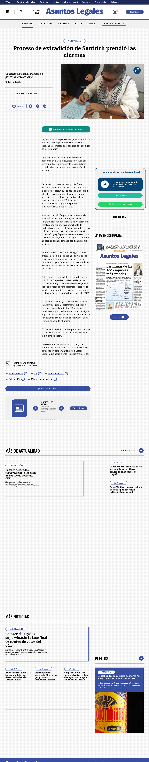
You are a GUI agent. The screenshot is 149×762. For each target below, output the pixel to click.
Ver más (119, 317)
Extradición (14, 379)
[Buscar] (21, 12)
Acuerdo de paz (56, 373)
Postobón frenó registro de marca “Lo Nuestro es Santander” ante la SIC (119, 677)
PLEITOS (78, 24)
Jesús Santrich (16, 373)
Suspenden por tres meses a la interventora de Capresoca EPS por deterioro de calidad (76, 676)
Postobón (44, 2)
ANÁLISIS (91, 24)
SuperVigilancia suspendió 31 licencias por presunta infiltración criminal (126, 490)
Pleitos (101, 658)
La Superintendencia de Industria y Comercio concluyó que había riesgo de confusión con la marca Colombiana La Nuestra (119, 685)
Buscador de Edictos (114, 24)
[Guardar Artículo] (17, 106)
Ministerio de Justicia (42, 379)
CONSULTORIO (45, 24)
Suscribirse (134, 12)
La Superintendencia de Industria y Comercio (72, 2)
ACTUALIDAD (27, 24)
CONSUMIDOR (63, 24)
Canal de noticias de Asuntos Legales (66, 129)
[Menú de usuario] (114, 12)
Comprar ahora (120, 195)
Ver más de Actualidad (131, 450)
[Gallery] (48, 406)
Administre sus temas (48, 388)
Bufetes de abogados (26, 2)
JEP (35, 373)
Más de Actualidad (22, 450)
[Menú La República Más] (7, 12)
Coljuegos (115, 2)
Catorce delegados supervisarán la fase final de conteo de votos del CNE (21, 474)
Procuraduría (100, 2)
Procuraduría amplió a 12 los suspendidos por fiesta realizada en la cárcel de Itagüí (126, 470)
